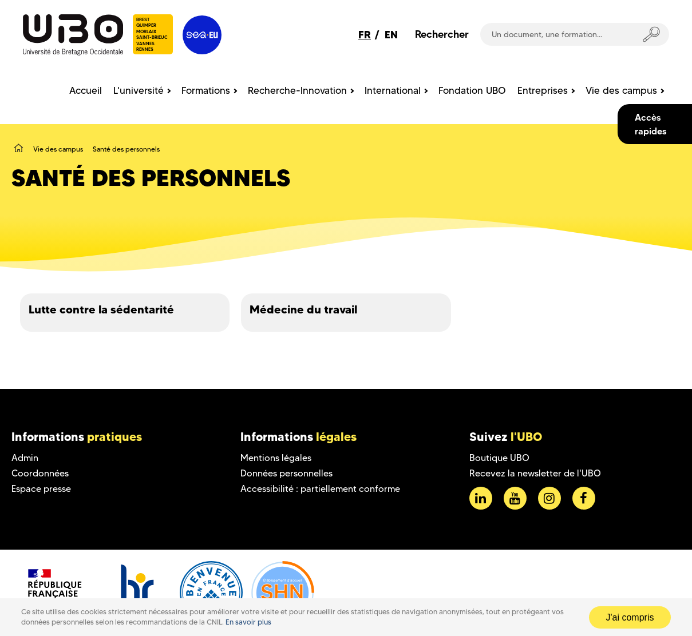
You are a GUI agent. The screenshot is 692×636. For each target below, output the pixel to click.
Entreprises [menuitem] (542, 90)
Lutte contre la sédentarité (101, 309)
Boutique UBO (499, 457)
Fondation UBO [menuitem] (472, 90)
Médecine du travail (303, 309)
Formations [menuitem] (205, 90)
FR (364, 34)
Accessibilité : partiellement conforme (320, 488)
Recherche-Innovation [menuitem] (297, 90)
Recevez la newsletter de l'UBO (535, 473)
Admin (24, 457)
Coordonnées (40, 473)
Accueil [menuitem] (85, 90)
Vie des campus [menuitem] (621, 90)
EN (391, 34)
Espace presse (41, 488)
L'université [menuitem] (138, 90)
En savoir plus (248, 622)
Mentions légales (275, 457)
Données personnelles (286, 473)
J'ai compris (630, 617)
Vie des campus (58, 149)
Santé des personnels (126, 149)
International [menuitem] (393, 90)
